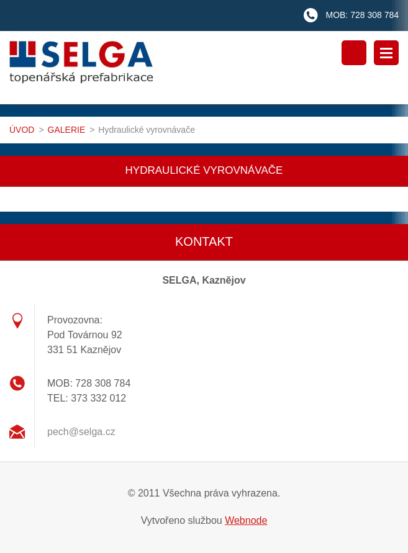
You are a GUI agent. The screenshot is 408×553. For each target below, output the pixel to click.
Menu (386, 52)
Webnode (246, 520)
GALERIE (67, 130)
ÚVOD (21, 130)
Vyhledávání (354, 52)
